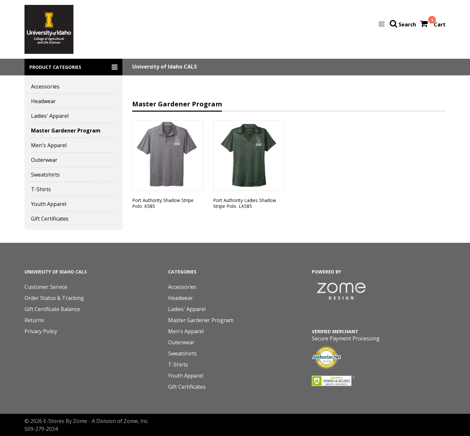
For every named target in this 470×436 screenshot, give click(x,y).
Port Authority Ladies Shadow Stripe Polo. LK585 (244, 203)
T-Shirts (41, 189)
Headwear (43, 101)
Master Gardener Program (66, 130)
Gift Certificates (50, 218)
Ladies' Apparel (50, 115)
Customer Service (45, 286)
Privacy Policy (40, 331)
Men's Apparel (49, 145)
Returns (34, 320)
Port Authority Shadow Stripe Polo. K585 (163, 203)
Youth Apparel (48, 204)
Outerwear (44, 160)
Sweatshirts (45, 174)
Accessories (45, 86)
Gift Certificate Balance (52, 309)
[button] (73, 67)
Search (407, 24)
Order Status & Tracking (54, 298)
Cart (440, 24)
